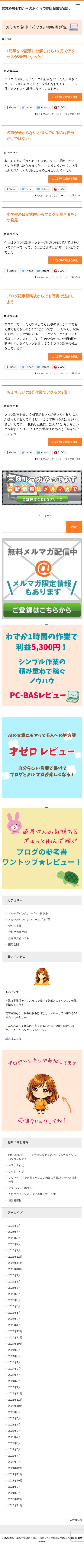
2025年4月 (14, 1304)
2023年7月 (14, 1423)
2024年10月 (15, 1342)
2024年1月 (14, 1385)
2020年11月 (15, 1503)
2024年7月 (14, 1360)
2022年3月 (14, 1460)
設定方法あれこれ (18, 936)
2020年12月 (15, 1497)
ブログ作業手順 (17, 930)
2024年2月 (14, 1379)
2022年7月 (14, 1435)
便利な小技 (14, 924)
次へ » (48, 514)
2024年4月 (14, 1373)
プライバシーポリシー (21, 1186)
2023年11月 (15, 1398)
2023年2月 (14, 1429)
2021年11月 (15, 1472)
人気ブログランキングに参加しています (32, 1192)
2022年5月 (14, 1447)
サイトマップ (16, 1169)
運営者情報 (14, 1198)
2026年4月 (14, 1230)
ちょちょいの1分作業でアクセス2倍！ (39, 391)
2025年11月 (15, 1261)
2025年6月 (14, 1292)
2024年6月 (14, 1367)
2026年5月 (14, 1224)
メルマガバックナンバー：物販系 (28, 911)
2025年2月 (14, 1317)
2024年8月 (14, 1354)
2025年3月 (14, 1311)
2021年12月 (15, 1466)
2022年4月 (14, 1454)
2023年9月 (14, 1410)
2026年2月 (14, 1242)
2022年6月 (14, 1441)
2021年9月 (14, 1485)
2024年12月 (15, 1329)
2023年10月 (15, 1404)
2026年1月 (14, 1248)
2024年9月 (14, 1348)
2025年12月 (15, 1255)
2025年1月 (14, 1323)
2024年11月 (15, 1335)
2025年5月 (14, 1298)
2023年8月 (14, 1416)
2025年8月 (14, 1280)
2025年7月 (14, 1286)
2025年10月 (15, 1267)
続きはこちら (13, 1036)
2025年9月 (14, 1273)
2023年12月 (15, 1391)
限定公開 (13, 942)
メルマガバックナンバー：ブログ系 (56, 113)
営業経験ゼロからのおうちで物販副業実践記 (35, 8)
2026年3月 (14, 1236)
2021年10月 (15, 1478)
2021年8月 (14, 1491)
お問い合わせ (16, 1163)
